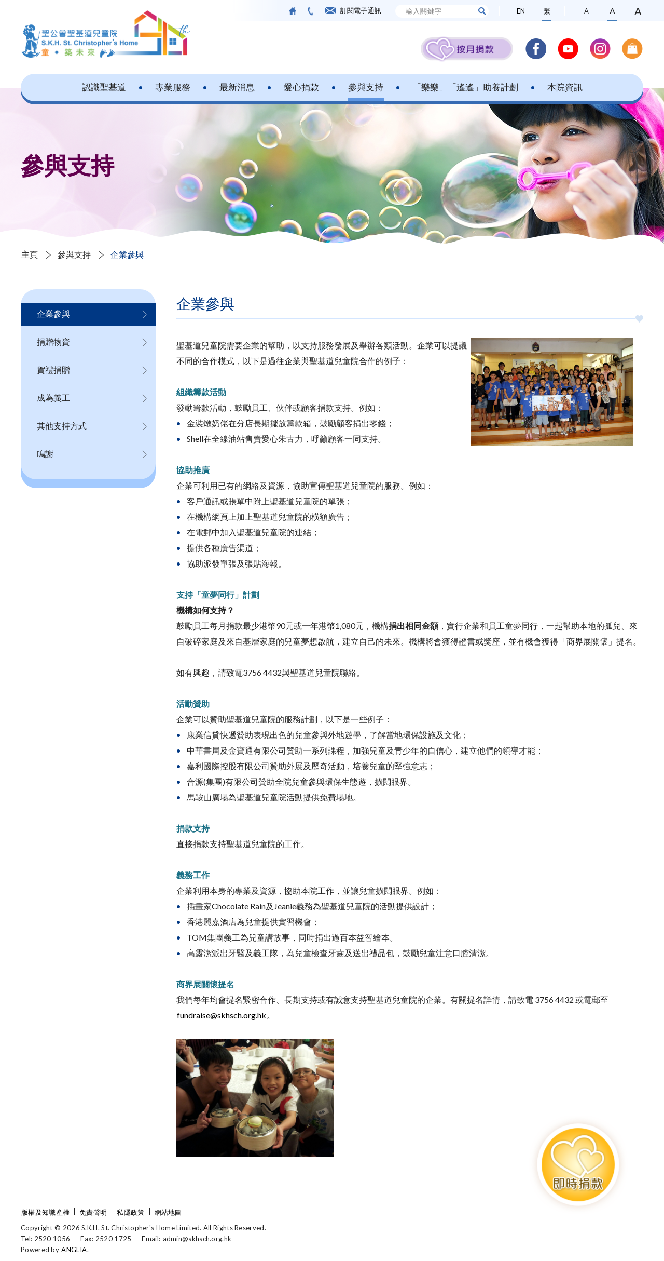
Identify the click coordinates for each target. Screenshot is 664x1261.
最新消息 (237, 87)
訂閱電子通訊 (360, 10)
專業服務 (172, 87)
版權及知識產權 (45, 1212)
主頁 (29, 254)
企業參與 (127, 254)
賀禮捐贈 (53, 369)
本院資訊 (565, 87)
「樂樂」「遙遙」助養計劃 (465, 87)
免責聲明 (93, 1212)
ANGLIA (74, 1249)
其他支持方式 (62, 426)
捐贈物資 (53, 341)
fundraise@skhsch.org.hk (221, 1015)
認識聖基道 (104, 87)
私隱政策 (130, 1212)
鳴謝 (45, 454)
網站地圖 (168, 1212)
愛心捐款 (301, 87)
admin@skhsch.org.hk (197, 1239)
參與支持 (365, 87)
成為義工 (53, 398)
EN (521, 11)
